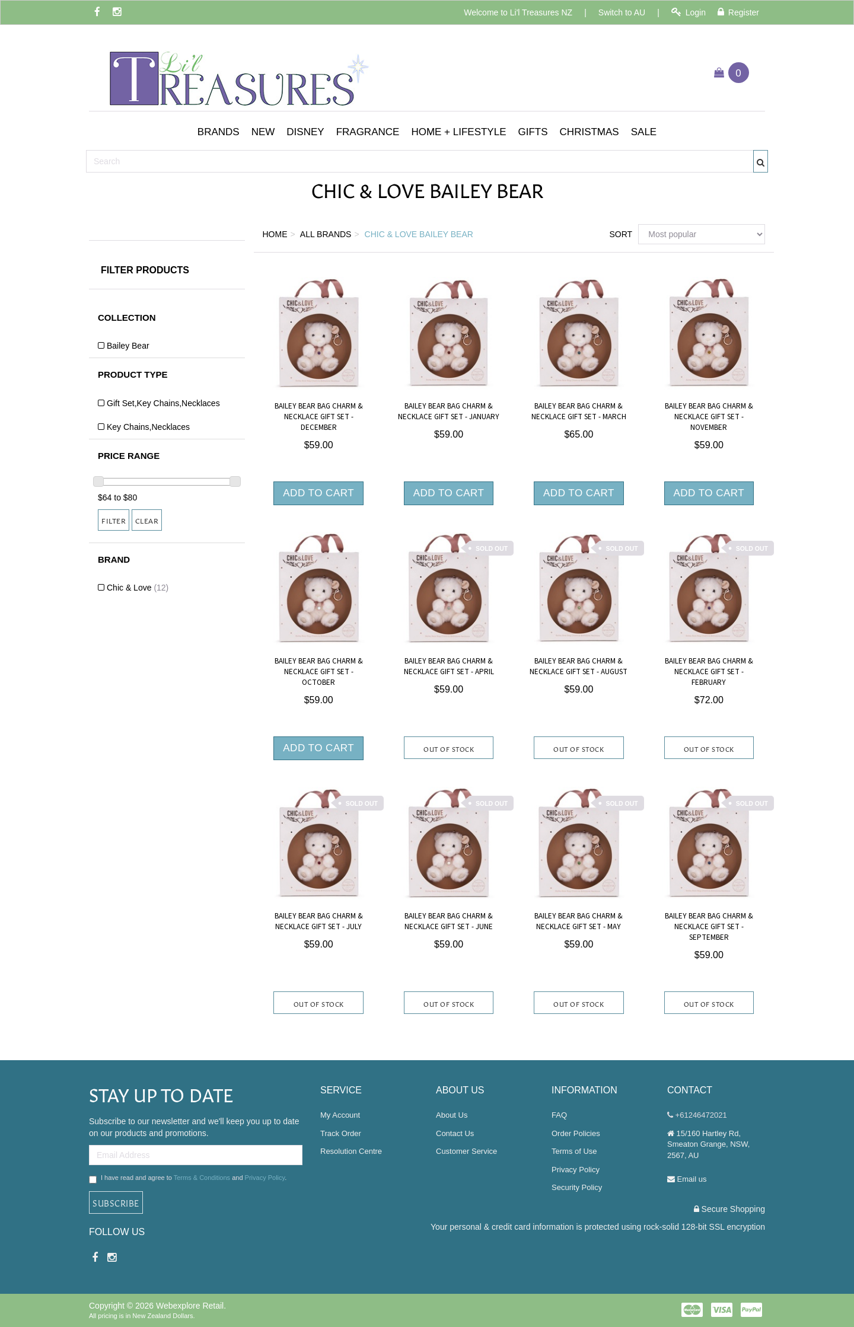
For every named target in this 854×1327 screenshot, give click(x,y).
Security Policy (577, 1187)
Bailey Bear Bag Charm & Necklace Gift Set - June (448, 921)
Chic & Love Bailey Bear (419, 234)
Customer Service (466, 1151)
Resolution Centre (351, 1151)
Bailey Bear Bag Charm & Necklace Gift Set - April (449, 666)
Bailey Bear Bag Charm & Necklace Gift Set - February (709, 672)
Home (275, 234)
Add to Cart (318, 493)
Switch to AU (621, 12)
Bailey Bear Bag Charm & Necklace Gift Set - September (709, 927)
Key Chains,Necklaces (148, 427)
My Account (340, 1115)
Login (688, 12)
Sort (619, 234)
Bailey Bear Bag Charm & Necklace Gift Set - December (319, 417)
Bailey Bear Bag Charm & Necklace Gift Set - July (319, 921)
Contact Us (455, 1133)
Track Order (340, 1133)
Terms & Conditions (202, 1177)
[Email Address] (195, 1155)
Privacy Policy (265, 1177)
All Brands (326, 234)
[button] (219, 132)
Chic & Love (137, 587)
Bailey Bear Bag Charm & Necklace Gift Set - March (578, 411)
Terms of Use (574, 1151)
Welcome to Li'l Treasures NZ (518, 12)
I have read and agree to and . (187, 1179)
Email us (686, 1179)
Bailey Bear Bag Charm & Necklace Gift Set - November (709, 417)
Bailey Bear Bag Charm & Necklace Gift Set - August (578, 666)
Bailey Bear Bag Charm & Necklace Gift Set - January (448, 411)
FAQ (559, 1115)
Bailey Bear (128, 345)
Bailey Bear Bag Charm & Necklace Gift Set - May (578, 921)
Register (738, 12)
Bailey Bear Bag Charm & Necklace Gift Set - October (319, 672)
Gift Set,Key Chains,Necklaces (163, 403)
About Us (451, 1115)
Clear (147, 520)
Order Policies (576, 1133)
